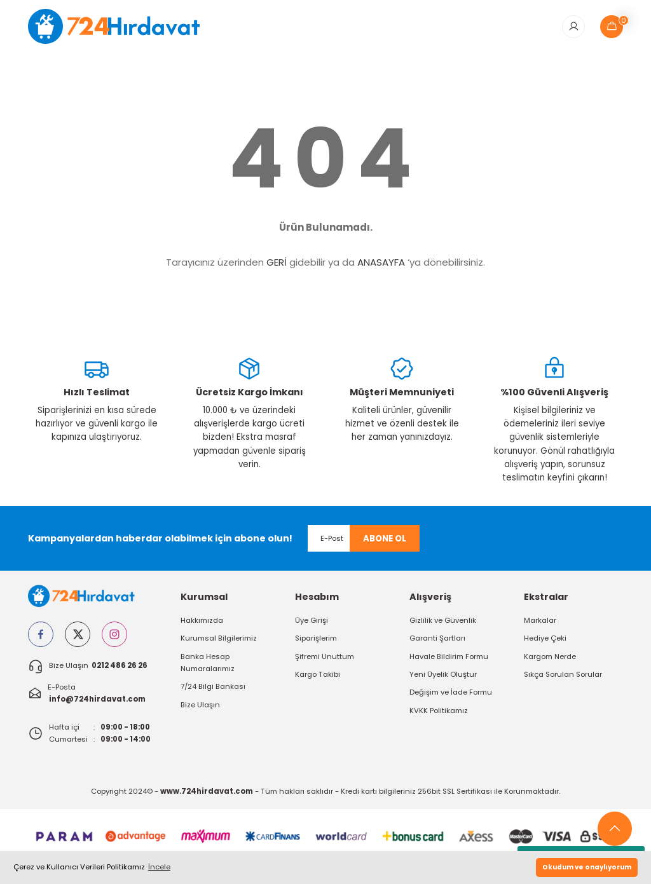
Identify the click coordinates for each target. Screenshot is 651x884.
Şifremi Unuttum (324, 656)
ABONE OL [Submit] (384, 539)
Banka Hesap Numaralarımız (208, 662)
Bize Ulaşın (200, 705)
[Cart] (611, 26)
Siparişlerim (316, 639)
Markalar (540, 621)
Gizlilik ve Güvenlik (442, 621)
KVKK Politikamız (438, 711)
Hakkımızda (202, 621)
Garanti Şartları (437, 639)
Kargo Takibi (317, 675)
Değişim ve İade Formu (450, 693)
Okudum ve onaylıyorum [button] (586, 867)
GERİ (276, 262)
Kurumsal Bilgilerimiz (219, 639)
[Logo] (122, 26)
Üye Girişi (311, 621)
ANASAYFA (381, 262)
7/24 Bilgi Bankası (213, 687)
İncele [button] (159, 867)
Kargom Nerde (550, 656)
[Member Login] (573, 26)
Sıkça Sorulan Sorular (563, 675)
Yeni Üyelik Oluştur (443, 675)
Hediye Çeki (545, 639)
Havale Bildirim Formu (448, 656)
